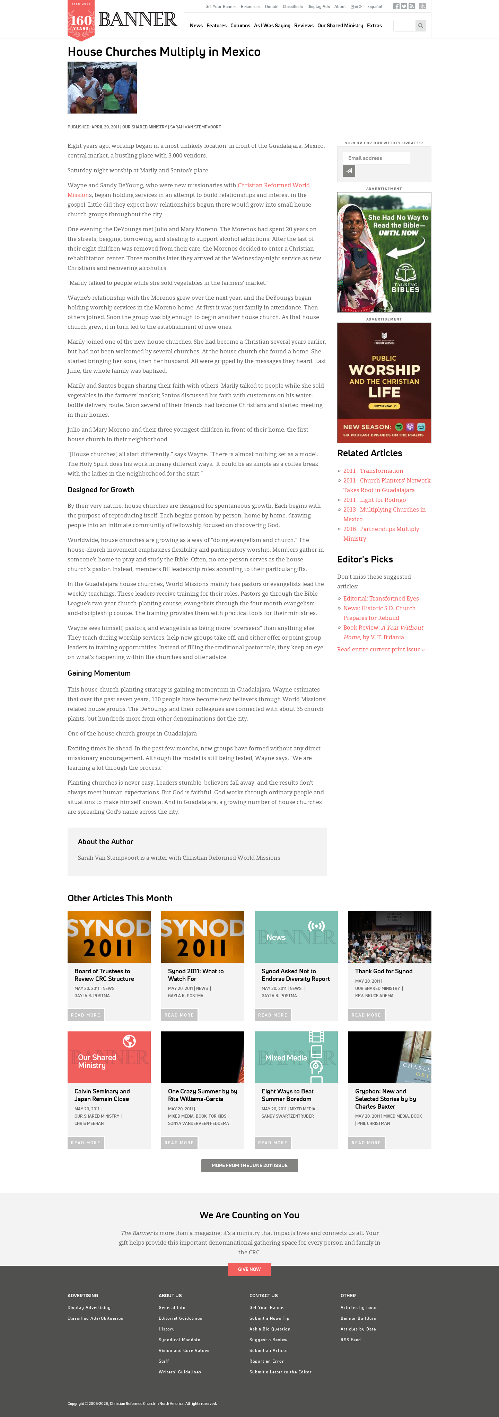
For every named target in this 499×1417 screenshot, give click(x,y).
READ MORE (85, 1015)
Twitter (404, 7)
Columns (240, 25)
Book (416, 1116)
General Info (172, 1308)
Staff (164, 1362)
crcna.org (422, 6)
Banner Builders (358, 1319)
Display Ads (318, 7)
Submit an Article (269, 1351)
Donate (271, 7)
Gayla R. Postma (92, 996)
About (340, 7)
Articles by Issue (359, 1308)
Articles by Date (358, 1329)
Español (375, 7)
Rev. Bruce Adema (374, 996)
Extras (374, 25)
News (108, 989)
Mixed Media (302, 1109)
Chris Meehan (89, 1124)
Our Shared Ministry (340, 25)
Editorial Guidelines (180, 1319)
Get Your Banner (220, 7)
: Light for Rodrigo (374, 500)
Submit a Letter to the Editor (281, 1372)
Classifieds (293, 7)
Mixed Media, (181, 1116)
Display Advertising (89, 1308)
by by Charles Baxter (385, 1099)
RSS (412, 7)
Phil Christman (373, 1124)
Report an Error (267, 1362)
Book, (202, 1116)
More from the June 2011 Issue (250, 1165)
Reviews (304, 25)
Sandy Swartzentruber (288, 1116)
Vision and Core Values (184, 1351)
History (167, 1329)
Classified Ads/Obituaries (95, 1319)
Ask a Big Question (270, 1329)
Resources (251, 7)
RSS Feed (351, 1340)
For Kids (217, 1116)
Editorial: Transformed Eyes (381, 599)
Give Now (249, 1269)
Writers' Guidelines (180, 1372)
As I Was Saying (272, 25)
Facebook (396, 7)
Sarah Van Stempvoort (195, 127)
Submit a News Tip (270, 1319)
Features (217, 25)
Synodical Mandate (179, 1340)
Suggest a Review (269, 1340)
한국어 (356, 7)
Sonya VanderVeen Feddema (198, 1124)
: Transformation (373, 471)
